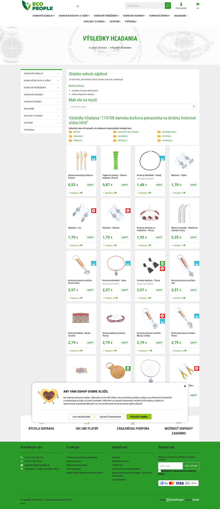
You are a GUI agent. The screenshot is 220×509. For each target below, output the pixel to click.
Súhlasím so (177, 472)
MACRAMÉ (180, 15)
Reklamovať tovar (120, 461)
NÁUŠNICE (123, 136)
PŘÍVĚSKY (122, 140)
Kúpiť (90, 184)
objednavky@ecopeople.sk (37, 465)
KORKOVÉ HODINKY (134, 15)
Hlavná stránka (98, 47)
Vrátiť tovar (117, 465)
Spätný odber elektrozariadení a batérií (84, 472)
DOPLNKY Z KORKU (95, 21)
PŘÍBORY (77, 140)
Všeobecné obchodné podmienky (82, 457)
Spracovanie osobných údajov (126, 468)
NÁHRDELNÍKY (169, 131)
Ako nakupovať (73, 468)
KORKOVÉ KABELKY (44, 15)
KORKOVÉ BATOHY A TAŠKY (74, 15)
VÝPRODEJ (130, 21)
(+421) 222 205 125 (33, 457)
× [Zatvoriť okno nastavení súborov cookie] (185, 386)
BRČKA (76, 131)
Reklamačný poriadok (76, 465)
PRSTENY (166, 136)
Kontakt (116, 457)
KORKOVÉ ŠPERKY (159, 15)
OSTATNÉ (115, 21)
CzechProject (175, 499)
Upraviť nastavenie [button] (110, 416)
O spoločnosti (118, 479)
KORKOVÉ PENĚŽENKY (106, 15)
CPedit (195, 499)
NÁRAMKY (78, 136)
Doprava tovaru (73, 461)
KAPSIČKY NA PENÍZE (128, 131)
